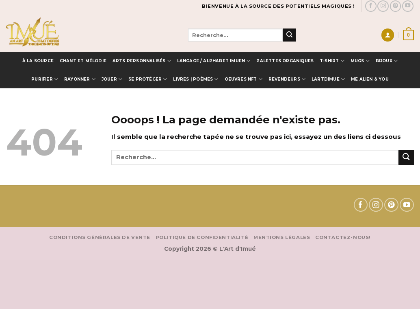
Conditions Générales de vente (99, 237)
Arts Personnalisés (142, 61)
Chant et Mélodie (83, 60)
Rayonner (79, 79)
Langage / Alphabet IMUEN (214, 61)
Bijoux (387, 61)
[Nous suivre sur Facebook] (371, 6)
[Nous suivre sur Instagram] (383, 6)
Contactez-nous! (343, 237)
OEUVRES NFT (244, 79)
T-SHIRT (332, 61)
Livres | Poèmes (195, 79)
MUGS (360, 61)
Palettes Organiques (285, 60)
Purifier (44, 79)
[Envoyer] (289, 35)
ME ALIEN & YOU (370, 79)
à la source (38, 60)
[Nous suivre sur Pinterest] (395, 6)
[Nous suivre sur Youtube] (408, 6)
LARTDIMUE (328, 79)
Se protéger (147, 79)
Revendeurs (286, 79)
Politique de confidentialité (202, 237)
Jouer (112, 79)
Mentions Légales (281, 237)
